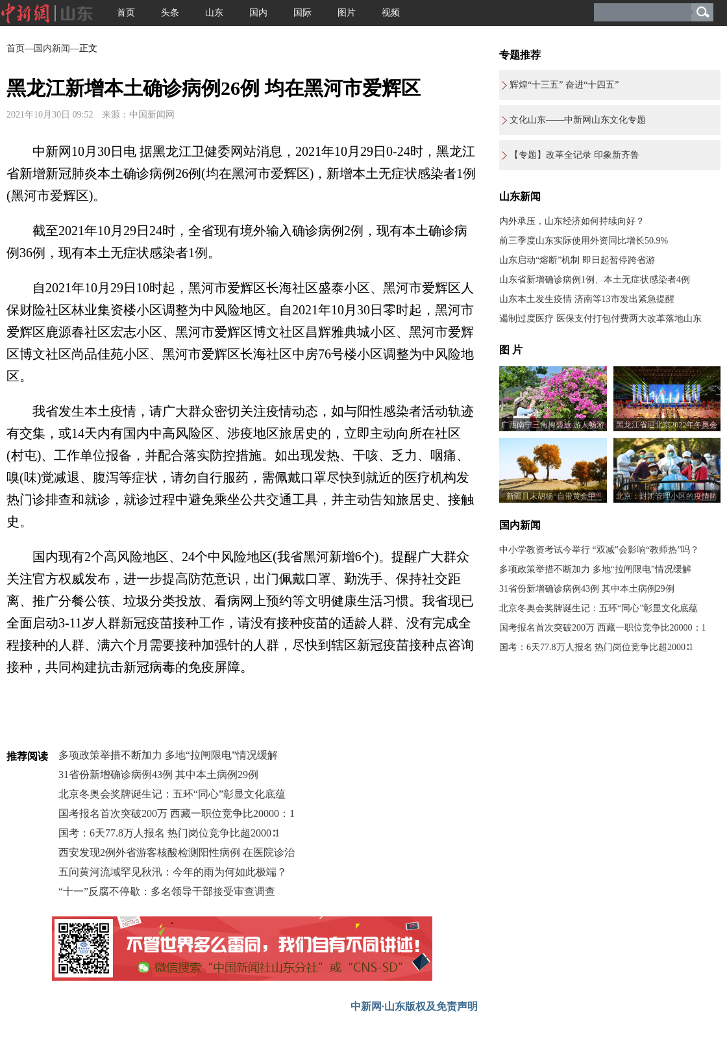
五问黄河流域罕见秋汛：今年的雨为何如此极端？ (172, 871)
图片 (347, 13)
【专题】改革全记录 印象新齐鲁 (574, 155)
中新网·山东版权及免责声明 (414, 1006)
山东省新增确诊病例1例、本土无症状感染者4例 (594, 279)
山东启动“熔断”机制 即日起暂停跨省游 (577, 260)
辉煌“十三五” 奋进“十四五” (564, 85)
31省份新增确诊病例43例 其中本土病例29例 (158, 774)
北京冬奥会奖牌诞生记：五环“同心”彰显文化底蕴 (172, 793)
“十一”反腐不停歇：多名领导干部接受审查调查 (166, 891)
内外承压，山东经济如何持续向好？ (572, 221)
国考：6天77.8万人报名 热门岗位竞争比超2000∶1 (169, 832)
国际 (302, 13)
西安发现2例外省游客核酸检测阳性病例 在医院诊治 (176, 852)
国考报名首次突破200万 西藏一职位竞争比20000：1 (176, 813)
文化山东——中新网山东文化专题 (578, 120)
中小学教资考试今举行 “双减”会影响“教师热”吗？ (599, 550)
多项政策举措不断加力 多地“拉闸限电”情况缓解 (168, 755)
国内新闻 (52, 48)
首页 (126, 13)
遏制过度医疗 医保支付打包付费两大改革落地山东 (600, 318)
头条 (170, 13)
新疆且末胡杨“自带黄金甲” (552, 496)
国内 (258, 13)
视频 (391, 13)
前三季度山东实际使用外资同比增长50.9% (583, 241)
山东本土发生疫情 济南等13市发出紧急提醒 (586, 299)
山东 (214, 13)
